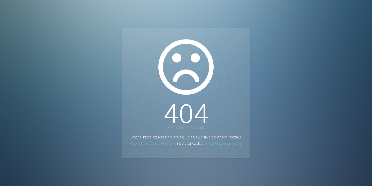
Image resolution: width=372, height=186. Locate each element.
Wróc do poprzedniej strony (152, 143)
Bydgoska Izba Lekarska (222, 143)
